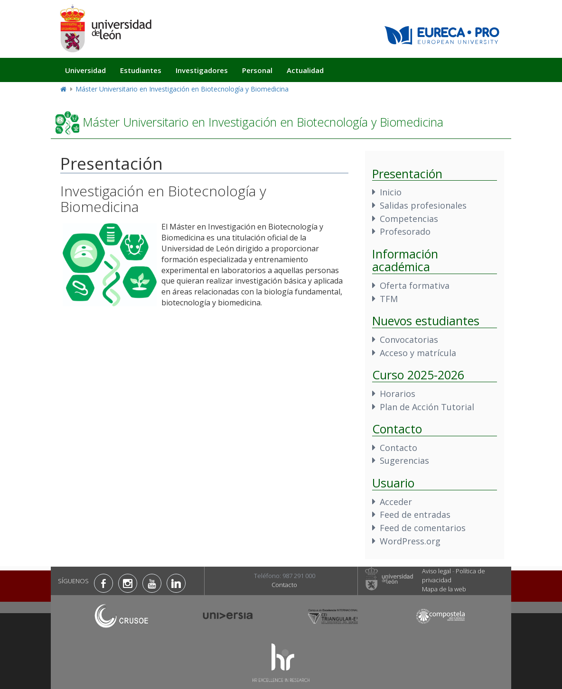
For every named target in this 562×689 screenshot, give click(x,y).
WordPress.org (410, 541)
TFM (389, 298)
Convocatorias (409, 339)
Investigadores (202, 70)
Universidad (85, 70)
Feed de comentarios (423, 527)
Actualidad (305, 70)
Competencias (409, 218)
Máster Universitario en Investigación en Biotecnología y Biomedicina (182, 88)
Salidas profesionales (423, 205)
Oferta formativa (415, 285)
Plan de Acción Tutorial (427, 407)
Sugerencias (404, 460)
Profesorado (405, 231)
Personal (257, 70)
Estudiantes (140, 70)
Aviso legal (436, 571)
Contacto (398, 447)
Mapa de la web (444, 589)
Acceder (396, 501)
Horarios (397, 393)
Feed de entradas (415, 514)
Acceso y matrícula (418, 352)
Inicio (391, 192)
